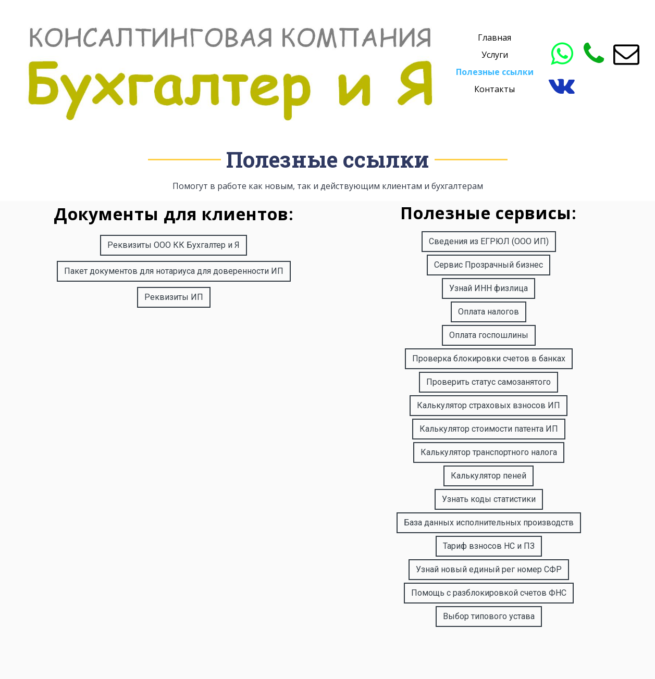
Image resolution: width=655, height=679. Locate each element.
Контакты (494, 89)
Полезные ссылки (495, 72)
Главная (494, 37)
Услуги (494, 54)
